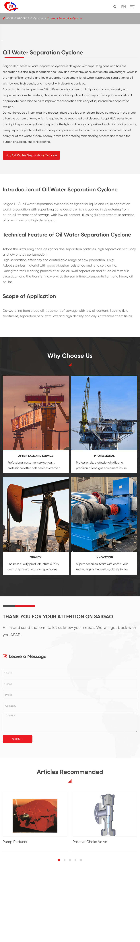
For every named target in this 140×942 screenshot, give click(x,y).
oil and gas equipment (103, 535)
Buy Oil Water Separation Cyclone (31, 222)
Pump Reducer (15, 909)
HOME (9, 18)
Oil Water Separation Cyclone (64, 18)
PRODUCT (23, 18)
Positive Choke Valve (90, 909)
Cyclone (38, 18)
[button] (59, 927)
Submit (17, 806)
